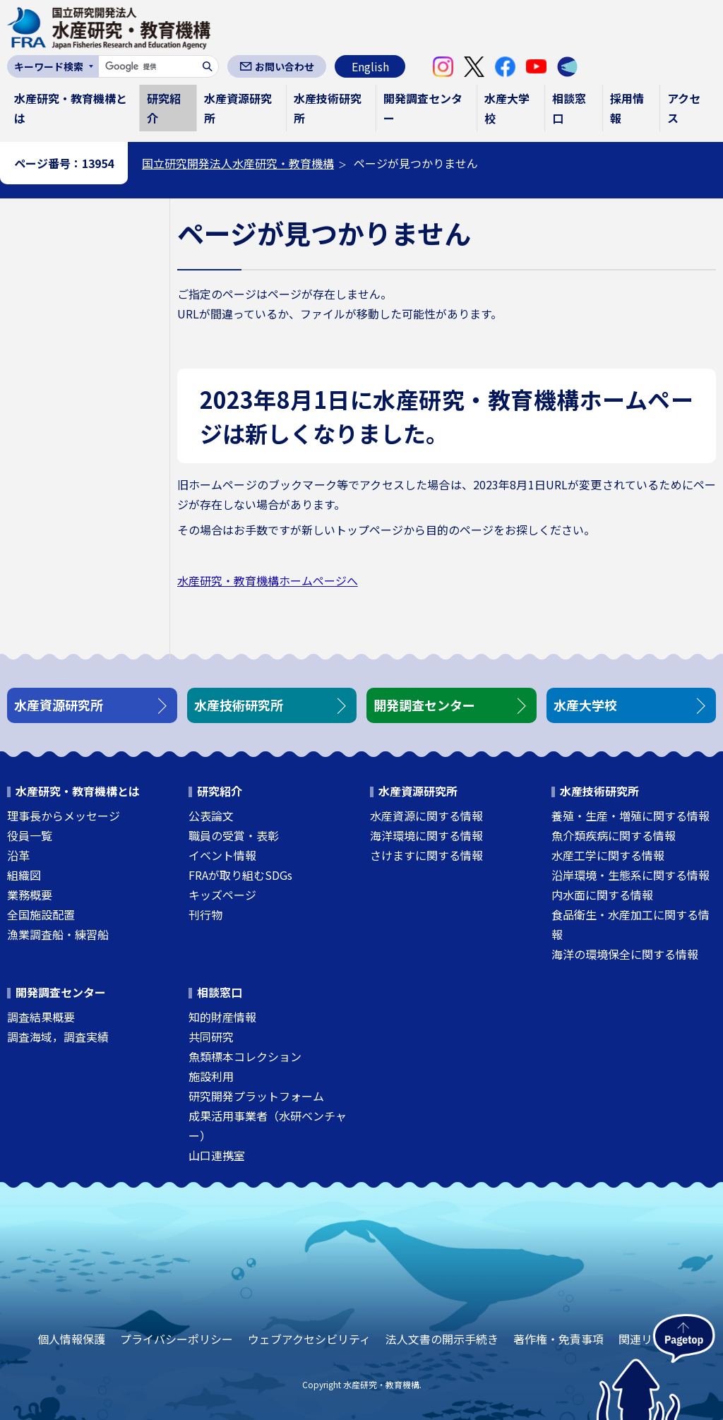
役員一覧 (29, 835)
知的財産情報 (222, 1016)
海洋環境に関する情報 (426, 835)
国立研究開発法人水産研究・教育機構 (238, 163)
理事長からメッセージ (63, 815)
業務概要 (29, 894)
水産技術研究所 (328, 108)
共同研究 (211, 1036)
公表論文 (211, 815)
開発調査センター (422, 108)
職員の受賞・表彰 (234, 835)
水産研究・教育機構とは (70, 108)
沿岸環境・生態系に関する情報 (630, 874)
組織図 (24, 874)
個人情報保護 (71, 1338)
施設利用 (211, 1076)
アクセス (683, 108)
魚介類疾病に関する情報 (613, 835)
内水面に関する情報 (602, 894)
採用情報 (627, 108)
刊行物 (205, 914)
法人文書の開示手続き (442, 1338)
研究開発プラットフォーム (256, 1095)
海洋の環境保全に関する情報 (624, 953)
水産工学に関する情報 (607, 855)
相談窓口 (569, 108)
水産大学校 (507, 108)
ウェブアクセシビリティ (309, 1338)
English (370, 66)
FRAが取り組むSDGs (240, 874)
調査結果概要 (41, 1016)
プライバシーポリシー (176, 1338)
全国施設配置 (41, 914)
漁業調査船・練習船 (58, 934)
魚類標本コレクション (245, 1056)
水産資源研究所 (238, 108)
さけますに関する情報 (426, 855)
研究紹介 (164, 108)
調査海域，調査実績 (58, 1036)
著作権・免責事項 (558, 1338)
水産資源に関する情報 (426, 815)
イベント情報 (222, 855)
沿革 (18, 855)
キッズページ (222, 894)
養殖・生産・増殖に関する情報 (630, 815)
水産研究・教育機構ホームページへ (267, 580)
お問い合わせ (284, 66)
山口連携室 (217, 1155)
